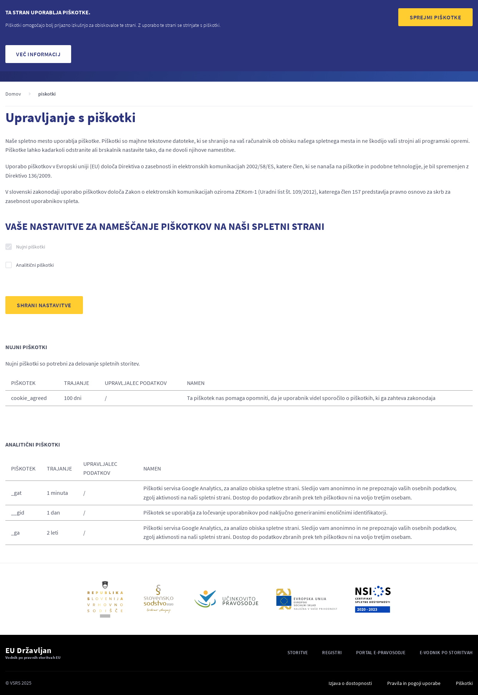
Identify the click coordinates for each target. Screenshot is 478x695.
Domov (13, 94)
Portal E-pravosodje (380, 653)
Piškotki (464, 683)
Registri (332, 653)
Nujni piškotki (30, 246)
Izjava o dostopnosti (350, 683)
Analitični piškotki (35, 265)
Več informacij (38, 54)
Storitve (297, 653)
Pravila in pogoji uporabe (413, 683)
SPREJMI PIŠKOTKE (435, 17)
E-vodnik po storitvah (446, 653)
